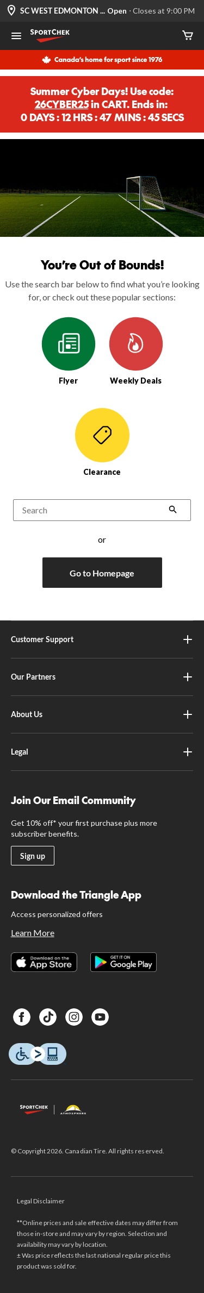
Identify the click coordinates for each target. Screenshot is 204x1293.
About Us (102, 714)
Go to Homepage (102, 573)
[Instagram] (74, 1017)
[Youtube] (100, 1017)
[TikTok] (48, 1017)
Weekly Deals (136, 351)
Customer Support (102, 639)
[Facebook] (21, 1017)
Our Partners (102, 676)
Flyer (68, 351)
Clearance (102, 442)
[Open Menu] (16, 37)
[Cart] (187, 36)
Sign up (32, 856)
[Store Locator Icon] (11, 11)
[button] (173, 510)
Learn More (32, 932)
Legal (102, 751)
